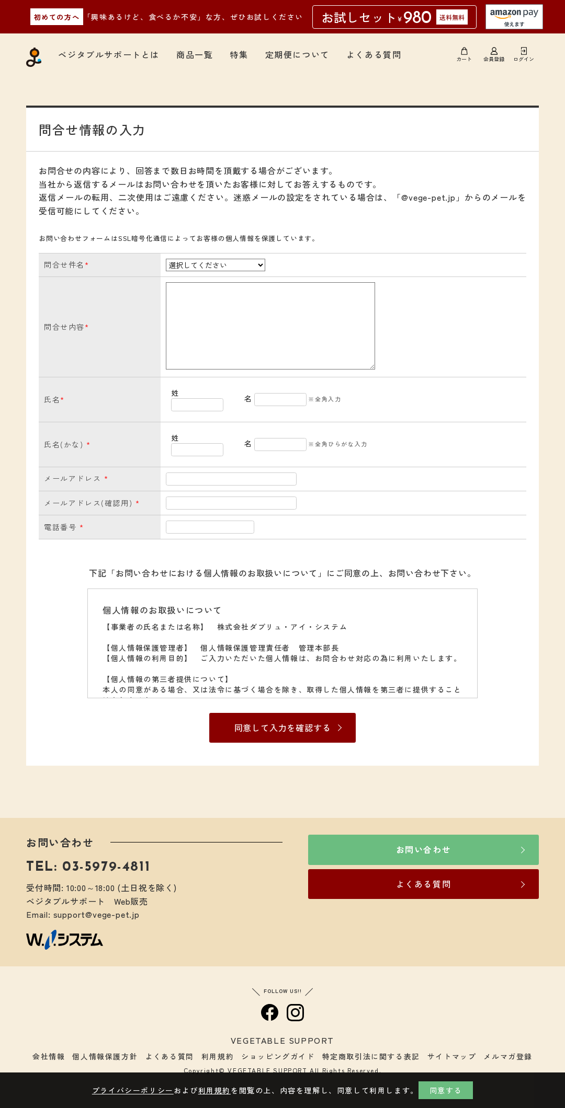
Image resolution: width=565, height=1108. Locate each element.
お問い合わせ (423, 849)
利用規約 (217, 1056)
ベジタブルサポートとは (109, 54)
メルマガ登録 (508, 1056)
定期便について (297, 54)
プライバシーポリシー (133, 1090)
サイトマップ (452, 1056)
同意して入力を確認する (282, 727)
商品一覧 (194, 54)
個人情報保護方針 (105, 1056)
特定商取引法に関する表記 (371, 1056)
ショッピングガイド (277, 1056)
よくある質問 (374, 54)
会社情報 (48, 1056)
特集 (239, 54)
